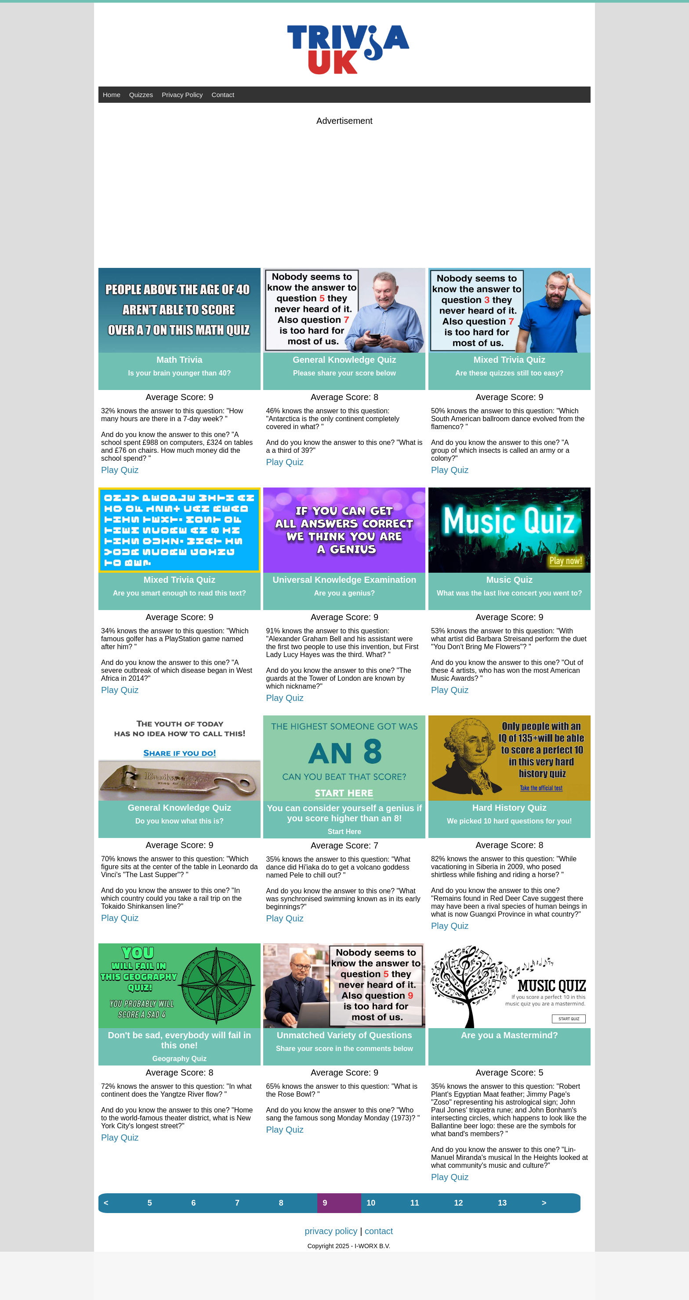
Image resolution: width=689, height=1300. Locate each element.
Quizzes (141, 94)
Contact (223, 94)
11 (414, 1203)
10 (370, 1203)
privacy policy (331, 1231)
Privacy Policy (182, 94)
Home (111, 94)
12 (458, 1203)
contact (379, 1231)
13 (502, 1203)
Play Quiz (120, 470)
